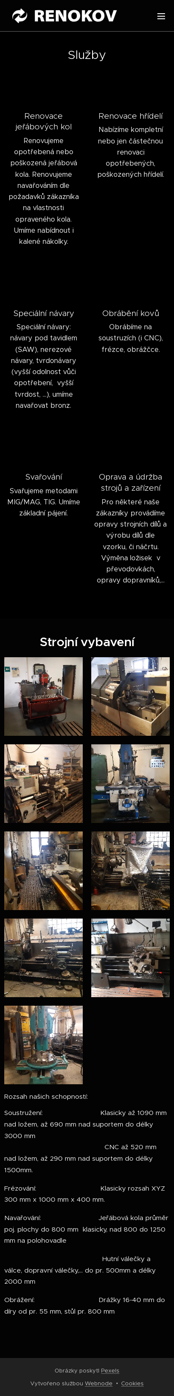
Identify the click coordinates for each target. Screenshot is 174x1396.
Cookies (132, 1383)
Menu (161, 16)
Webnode (99, 1383)
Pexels (110, 1370)
